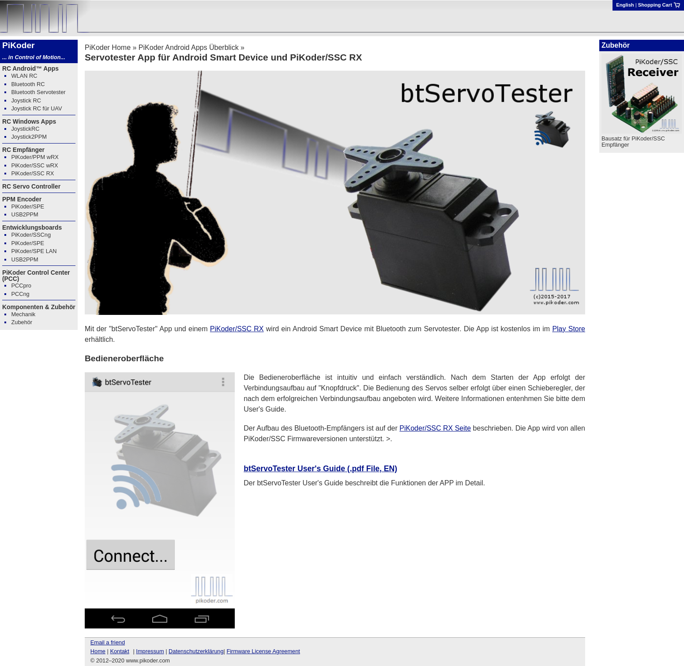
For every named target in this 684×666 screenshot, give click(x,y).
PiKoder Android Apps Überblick (189, 47)
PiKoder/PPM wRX (34, 157)
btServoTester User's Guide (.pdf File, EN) (320, 468)
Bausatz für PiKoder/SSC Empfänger (633, 141)
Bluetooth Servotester (38, 92)
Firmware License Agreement (263, 651)
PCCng (20, 294)
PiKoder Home (108, 47)
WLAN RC (24, 75)
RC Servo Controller (31, 186)
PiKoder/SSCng (31, 234)
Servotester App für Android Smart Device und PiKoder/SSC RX (223, 57)
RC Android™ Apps (30, 68)
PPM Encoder (21, 199)
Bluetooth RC (28, 84)
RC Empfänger (23, 149)
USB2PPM (24, 214)
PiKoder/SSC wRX (34, 165)
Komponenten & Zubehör (38, 306)
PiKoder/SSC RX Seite (435, 428)
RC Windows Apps (29, 121)
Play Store (568, 329)
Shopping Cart (659, 5)
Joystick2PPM (28, 136)
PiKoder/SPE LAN (33, 251)
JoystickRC (25, 128)
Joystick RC (26, 100)
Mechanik (23, 314)
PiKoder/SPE (27, 206)
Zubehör (21, 322)
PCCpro (21, 285)
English (625, 5)
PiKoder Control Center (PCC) (36, 275)
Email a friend (107, 642)
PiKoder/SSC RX (237, 329)
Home (97, 651)
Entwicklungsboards (32, 227)
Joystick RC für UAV (36, 108)
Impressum (150, 651)
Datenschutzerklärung (196, 651)
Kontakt (119, 651)
